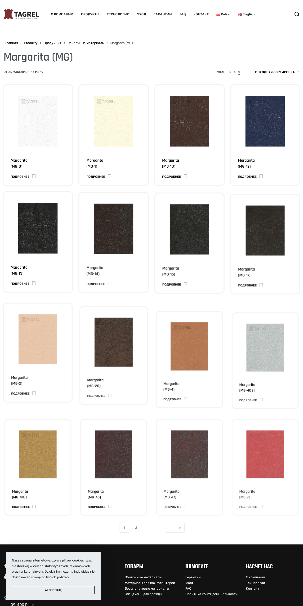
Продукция (53, 43)
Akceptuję (53, 590)
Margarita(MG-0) (19, 163)
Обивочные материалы (85, 43)
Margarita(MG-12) (246, 163)
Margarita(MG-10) (170, 163)
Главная (11, 43)
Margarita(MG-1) (94, 163)
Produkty (31, 43)
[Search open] (296, 14)
